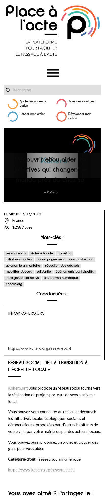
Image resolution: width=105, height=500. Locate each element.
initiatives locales (19, 259)
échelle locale (42, 253)
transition (64, 253)
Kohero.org (14, 284)
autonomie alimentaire (23, 266)
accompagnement (51, 259)
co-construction (81, 259)
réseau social (16, 253)
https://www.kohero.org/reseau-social (39, 348)
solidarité (44, 272)
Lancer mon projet (32, 114)
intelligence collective (22, 278)
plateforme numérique (61, 278)
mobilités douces (19, 272)
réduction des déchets (62, 266)
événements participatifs (75, 272)
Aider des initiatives (81, 101)
